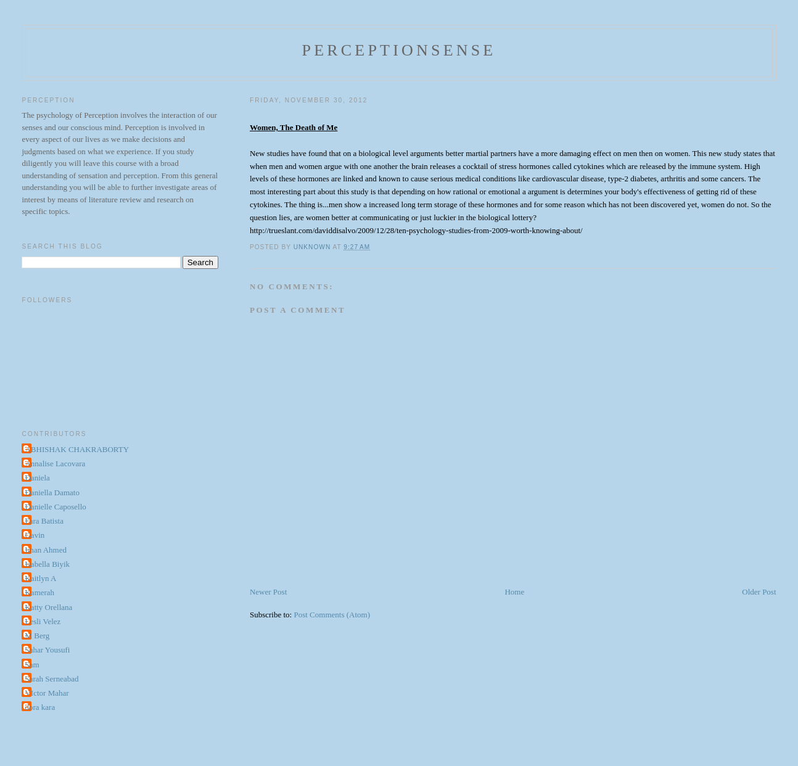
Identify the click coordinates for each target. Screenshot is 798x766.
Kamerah (39, 592)
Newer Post (268, 591)
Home (514, 591)
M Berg (37, 635)
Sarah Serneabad (51, 678)
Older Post (759, 591)
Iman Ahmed (46, 549)
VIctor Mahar (46, 693)
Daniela (37, 477)
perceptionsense (399, 50)
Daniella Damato (52, 492)
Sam (32, 664)
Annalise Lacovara (55, 463)
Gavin (34, 535)
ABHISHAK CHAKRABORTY (77, 449)
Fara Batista (44, 520)
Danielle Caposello (55, 506)
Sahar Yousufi (47, 649)
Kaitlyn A (40, 578)
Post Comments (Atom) (332, 614)
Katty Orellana (48, 607)
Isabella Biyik (47, 564)
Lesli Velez (42, 621)
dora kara (40, 707)
